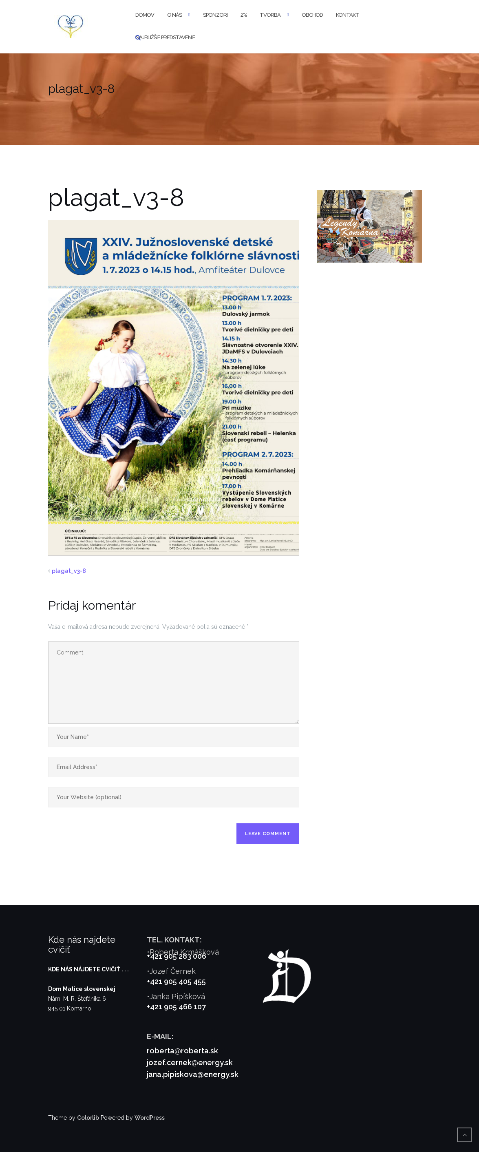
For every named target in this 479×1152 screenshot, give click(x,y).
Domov (144, 15)
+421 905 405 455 (176, 981)
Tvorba (270, 15)
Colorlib (88, 1117)
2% (244, 15)
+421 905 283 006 (176, 956)
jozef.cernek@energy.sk (190, 1062)
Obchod (312, 15)
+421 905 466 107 (176, 1006)
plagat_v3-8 (69, 571)
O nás (174, 15)
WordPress (150, 1117)
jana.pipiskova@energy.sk (192, 1074)
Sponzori (215, 15)
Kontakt (347, 15)
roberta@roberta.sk (182, 1050)
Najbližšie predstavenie (165, 37)
